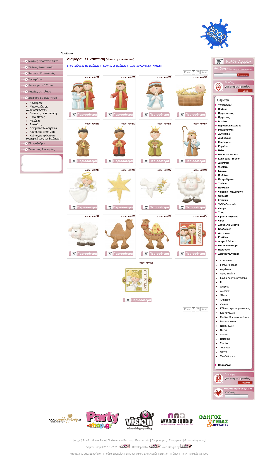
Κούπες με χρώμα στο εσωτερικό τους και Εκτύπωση (43, 137)
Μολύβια (35, 120)
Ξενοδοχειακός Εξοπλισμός (141, 453)
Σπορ (221, 212)
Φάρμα (222, 208)
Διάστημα (223, 162)
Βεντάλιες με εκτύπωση (43, 113)
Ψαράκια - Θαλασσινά (230, 191)
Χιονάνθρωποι (227, 356)
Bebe (221, 150)
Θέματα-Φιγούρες (194, 440)
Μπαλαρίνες (225, 142)
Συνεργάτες (175, 440)
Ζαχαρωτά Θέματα (228, 224)
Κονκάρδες (36, 102)
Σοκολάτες (36, 124)
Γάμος (175, 453)
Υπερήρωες (225, 105)
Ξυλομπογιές (37, 117)
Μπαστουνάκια (228, 321)
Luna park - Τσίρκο (229, 158)
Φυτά (221, 220)
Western (223, 167)
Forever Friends (228, 265)
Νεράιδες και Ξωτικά (229, 125)
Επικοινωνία (142, 440)
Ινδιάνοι (222, 171)
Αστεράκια (224, 233)
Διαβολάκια (224, 138)
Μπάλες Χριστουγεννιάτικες (234, 317)
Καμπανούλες (227, 312)
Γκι (221, 282)
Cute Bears (226, 260)
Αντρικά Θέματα (227, 241)
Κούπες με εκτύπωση (42, 131)
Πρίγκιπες (224, 117)
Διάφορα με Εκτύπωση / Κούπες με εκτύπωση (101, 65)
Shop (70, 65)
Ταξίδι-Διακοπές (227, 204)
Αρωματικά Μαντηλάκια (43, 128)
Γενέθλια (223, 237)
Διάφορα (224, 286)
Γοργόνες (223, 146)
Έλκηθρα (225, 299)
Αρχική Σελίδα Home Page (90, 440)
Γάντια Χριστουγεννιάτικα (233, 278)
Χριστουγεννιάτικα (228, 253)
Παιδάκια (223, 175)
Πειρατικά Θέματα (228, 154)
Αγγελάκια (224, 134)
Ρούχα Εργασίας (114, 453)
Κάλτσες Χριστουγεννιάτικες (235, 308)
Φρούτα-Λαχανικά (228, 216)
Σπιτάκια (223, 200)
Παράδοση (224, 249)
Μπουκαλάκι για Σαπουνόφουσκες (37, 108)
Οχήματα (223, 196)
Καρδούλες (224, 229)
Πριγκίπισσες (226, 113)
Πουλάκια (223, 187)
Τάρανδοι (225, 347)
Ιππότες (222, 121)
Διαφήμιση (96, 453)
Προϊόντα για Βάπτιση (120, 440)
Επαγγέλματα (225, 179)
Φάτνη (223, 352)
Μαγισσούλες (225, 129)
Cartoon (222, 109)
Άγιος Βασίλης (227, 273)
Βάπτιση (164, 453)
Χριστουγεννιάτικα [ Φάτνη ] (146, 65)
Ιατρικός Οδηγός (198, 453)
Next (204, 72)
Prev (187, 72)
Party (184, 453)
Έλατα (223, 295)
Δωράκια (225, 291)
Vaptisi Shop (93, 447)
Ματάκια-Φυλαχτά (228, 245)
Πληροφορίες (159, 440)
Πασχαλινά (224, 365)
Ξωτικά (224, 334)
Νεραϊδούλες (227, 325)
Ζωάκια (222, 183)
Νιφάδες (224, 330)
